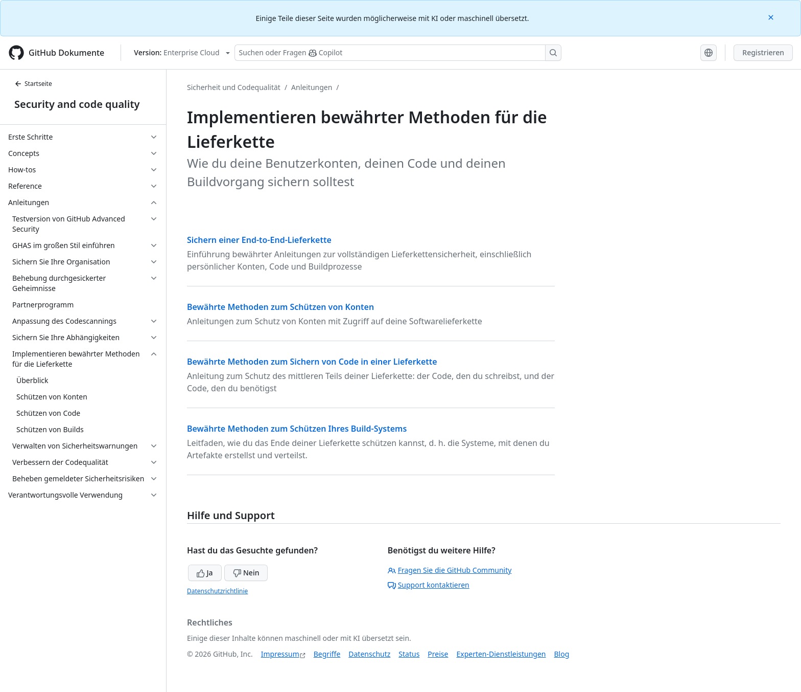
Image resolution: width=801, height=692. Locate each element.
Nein (246, 572)
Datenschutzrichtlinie (217, 591)
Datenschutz (369, 654)
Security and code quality (76, 104)
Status (408, 654)
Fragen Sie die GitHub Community (450, 570)
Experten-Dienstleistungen (501, 654)
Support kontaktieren (428, 585)
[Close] (772, 17)
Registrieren (763, 52)
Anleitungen (311, 87)
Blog (562, 654)
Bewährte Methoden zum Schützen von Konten (280, 306)
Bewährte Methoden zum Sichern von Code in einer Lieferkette (312, 361)
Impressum (280, 654)
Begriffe (327, 654)
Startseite (33, 83)
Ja (205, 572)
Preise (438, 654)
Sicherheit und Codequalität (233, 87)
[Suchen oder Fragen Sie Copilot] (397, 52)
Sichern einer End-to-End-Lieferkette (259, 239)
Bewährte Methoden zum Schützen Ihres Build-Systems (297, 428)
